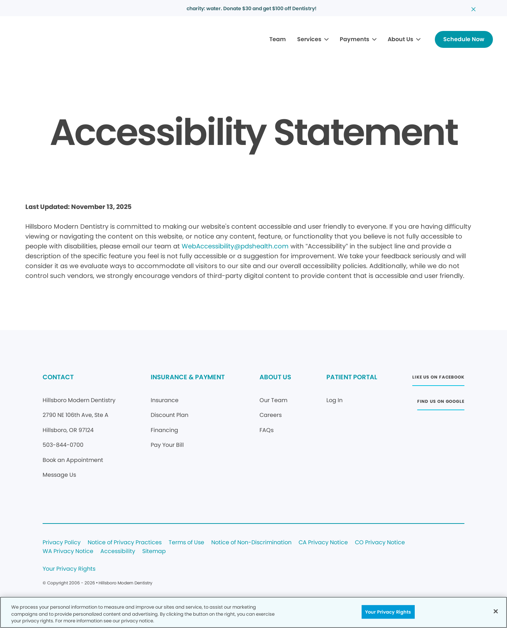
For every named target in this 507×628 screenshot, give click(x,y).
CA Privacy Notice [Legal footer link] (323, 542)
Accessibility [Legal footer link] (117, 551)
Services (309, 39)
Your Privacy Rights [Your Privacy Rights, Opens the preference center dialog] (388, 611)
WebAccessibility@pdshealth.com (235, 246)
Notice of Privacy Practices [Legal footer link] (125, 542)
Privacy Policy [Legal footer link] (62, 542)
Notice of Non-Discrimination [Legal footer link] (251, 542)
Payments (354, 39)
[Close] (495, 611)
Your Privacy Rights (69, 569)
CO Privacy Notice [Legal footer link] (380, 542)
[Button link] (464, 39)
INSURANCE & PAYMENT (188, 377)
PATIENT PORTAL (351, 377)
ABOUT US (275, 377)
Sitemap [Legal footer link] (154, 551)
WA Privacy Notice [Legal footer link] (68, 551)
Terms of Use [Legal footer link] (186, 542)
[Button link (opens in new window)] (438, 379)
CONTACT (58, 377)
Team (277, 39)
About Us (400, 39)
